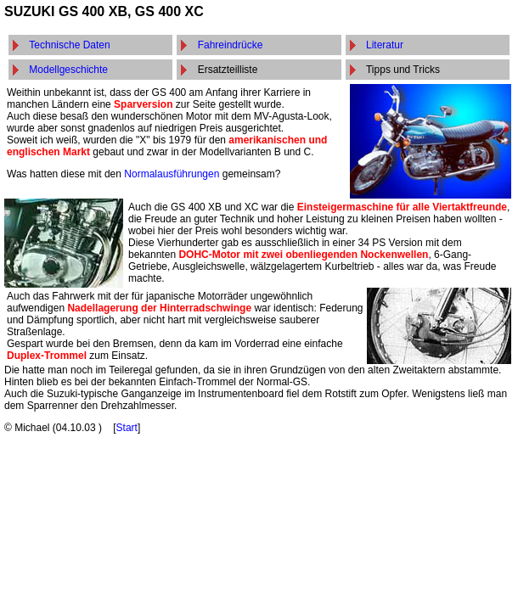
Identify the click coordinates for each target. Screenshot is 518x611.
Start (127, 428)
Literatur (384, 45)
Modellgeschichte (68, 70)
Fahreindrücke (230, 45)
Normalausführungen (171, 174)
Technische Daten (69, 45)
